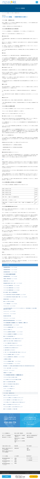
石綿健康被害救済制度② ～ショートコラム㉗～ (10, 271)
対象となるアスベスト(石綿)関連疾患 (20, 441)
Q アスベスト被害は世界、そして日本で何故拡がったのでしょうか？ (13, 399)
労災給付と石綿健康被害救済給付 (32, 435)
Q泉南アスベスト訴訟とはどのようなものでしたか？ (10, 395)
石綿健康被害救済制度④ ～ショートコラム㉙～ (10, 267)
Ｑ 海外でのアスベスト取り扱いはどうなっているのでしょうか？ (12, 345)
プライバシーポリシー (35, 473)
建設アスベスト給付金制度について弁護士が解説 (10, 408)
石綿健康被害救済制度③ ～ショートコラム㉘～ (10, 269)
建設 (16, 459)
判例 (28, 448)
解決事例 (29, 449)
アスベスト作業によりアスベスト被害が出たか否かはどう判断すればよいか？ (14, 402)
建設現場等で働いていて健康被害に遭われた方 (20, 436)
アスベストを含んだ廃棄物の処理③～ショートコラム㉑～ (11, 287)
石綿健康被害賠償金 (30, 437)
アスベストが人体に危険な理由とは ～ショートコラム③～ (11, 363)
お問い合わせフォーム (30, 422)
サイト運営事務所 (29, 460)
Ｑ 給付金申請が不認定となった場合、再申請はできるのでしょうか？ (13, 338)
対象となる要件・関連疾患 (18, 433)
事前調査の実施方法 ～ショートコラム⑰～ (9, 299)
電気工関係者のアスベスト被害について (9, 386)
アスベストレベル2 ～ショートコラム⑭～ (9, 311)
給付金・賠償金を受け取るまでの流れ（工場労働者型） (7, 451)
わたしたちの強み (29, 458)
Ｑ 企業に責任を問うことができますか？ (9, 349)
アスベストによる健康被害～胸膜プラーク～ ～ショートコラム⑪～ (13, 327)
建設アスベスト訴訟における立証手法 (8, 301)
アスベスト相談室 (6, 12)
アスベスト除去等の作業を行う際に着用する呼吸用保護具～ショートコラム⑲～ (14, 294)
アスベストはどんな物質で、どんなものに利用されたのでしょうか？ (13, 406)
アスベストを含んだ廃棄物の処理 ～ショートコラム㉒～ (11, 285)
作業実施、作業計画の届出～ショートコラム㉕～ (10, 278)
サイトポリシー (27, 473)
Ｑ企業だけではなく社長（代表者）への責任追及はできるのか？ (12, 340)
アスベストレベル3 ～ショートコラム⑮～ (9, 305)
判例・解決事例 (29, 445)
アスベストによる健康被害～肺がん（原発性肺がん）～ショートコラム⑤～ (14, 356)
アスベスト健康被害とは (6, 433)
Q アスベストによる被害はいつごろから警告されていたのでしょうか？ (13, 397)
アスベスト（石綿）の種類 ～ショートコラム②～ (10, 368)
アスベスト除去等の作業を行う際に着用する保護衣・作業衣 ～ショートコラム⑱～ (15, 296)
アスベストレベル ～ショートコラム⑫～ (9, 318)
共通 (16, 463)
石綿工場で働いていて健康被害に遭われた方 (20, 439)
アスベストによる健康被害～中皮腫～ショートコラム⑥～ (11, 354)
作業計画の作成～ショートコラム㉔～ (8, 280)
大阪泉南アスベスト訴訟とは (7, 437)
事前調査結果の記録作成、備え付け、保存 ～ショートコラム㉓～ (12, 283)
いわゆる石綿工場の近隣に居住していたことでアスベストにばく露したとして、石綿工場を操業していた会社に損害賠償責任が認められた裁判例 (20, 309)
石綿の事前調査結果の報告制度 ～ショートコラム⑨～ (11, 324)
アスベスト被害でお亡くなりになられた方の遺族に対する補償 (12, 379)
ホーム (3, 12)
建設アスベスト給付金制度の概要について (9, 336)
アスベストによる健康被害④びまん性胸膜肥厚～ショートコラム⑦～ (13, 334)
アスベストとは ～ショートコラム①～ (9, 370)
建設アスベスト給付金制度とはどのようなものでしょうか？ (11, 404)
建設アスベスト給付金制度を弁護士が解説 (9, 381)
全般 (16, 458)
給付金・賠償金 (29, 433)
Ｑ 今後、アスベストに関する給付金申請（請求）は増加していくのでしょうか (14, 352)
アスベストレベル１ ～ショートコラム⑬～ (9, 313)
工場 (16, 461)
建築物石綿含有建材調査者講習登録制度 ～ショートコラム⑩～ (12, 320)
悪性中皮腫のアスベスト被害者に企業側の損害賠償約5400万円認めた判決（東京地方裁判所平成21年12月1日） (19, 365)
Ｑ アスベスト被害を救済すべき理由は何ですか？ (10, 343)
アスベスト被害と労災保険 (7, 390)
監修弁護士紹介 (29, 456)
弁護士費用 (16, 445)
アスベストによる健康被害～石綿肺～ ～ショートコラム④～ (12, 361)
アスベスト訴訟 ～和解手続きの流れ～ (9, 393)
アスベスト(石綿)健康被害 (7, 435)
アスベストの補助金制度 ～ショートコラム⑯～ (10, 303)
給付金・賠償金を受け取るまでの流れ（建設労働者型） (7, 449)
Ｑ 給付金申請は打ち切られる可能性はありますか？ (10, 347)
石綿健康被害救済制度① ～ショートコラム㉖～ (10, 276)
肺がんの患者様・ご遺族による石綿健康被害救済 (10, 292)
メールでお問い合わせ (33, 476)
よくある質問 (16, 456)
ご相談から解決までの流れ (6, 445)
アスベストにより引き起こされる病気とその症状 (10, 377)
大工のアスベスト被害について (7, 329)
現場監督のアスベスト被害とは (7, 372)
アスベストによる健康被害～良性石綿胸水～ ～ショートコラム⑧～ (13, 331)
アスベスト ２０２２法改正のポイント (9, 388)
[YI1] (3, 159)
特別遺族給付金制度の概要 (7, 315)
